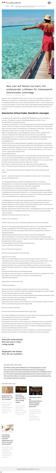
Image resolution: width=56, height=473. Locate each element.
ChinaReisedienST (13, 3)
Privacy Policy (36, 469)
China (7, 82)
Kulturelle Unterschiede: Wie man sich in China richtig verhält (20, 398)
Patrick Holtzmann (20, 95)
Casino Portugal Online (18, 226)
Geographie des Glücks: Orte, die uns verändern (7, 397)
